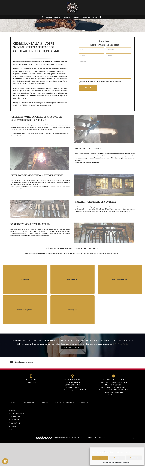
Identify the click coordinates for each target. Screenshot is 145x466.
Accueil (12, 402)
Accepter (100, 458)
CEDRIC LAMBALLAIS (28, 402)
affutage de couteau (59, 76)
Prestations (44, 402)
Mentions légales (71, 437)
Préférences (134, 458)
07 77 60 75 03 (16, 136)
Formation (57, 402)
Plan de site (102, 437)
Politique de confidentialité (122, 462)
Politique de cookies (108, 462)
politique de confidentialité (113, 81)
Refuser (117, 458)
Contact (82, 402)
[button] (72, 362)
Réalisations (70, 402)
